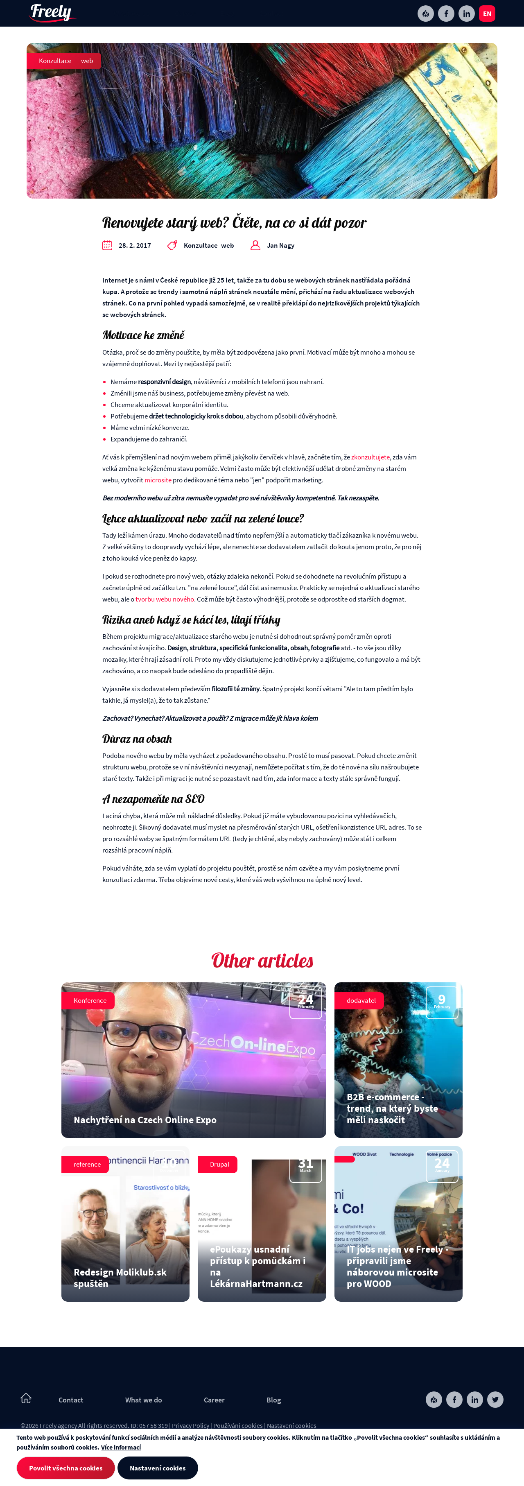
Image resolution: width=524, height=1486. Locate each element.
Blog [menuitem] (227, 13)
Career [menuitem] (185, 13)
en (487, 13)
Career (214, 1400)
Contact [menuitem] (271, 13)
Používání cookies (238, 1425)
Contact (71, 1400)
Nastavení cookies (291, 1425)
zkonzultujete (370, 456)
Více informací (121, 1447)
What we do (143, 1400)
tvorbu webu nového (165, 599)
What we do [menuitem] (131, 13)
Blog (274, 1400)
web (87, 60)
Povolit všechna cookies (66, 1467)
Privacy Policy (190, 1425)
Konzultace (55, 60)
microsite (158, 479)
